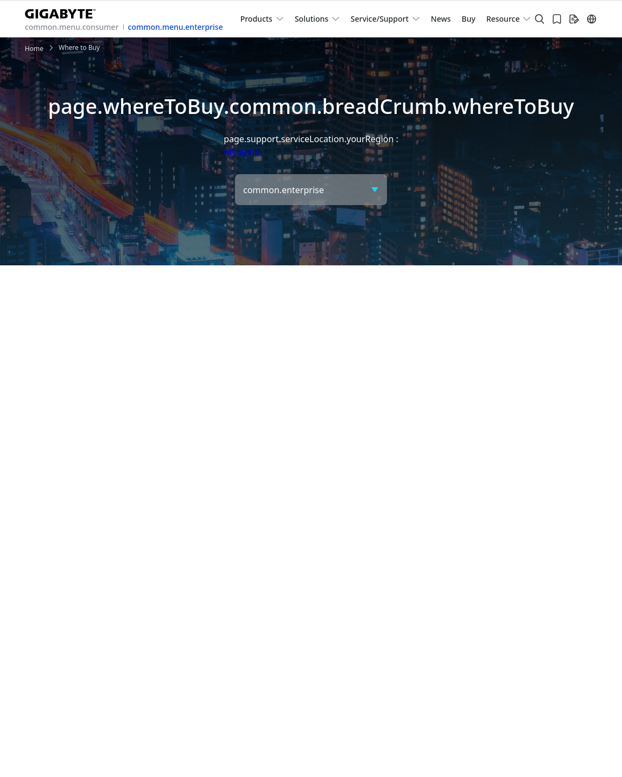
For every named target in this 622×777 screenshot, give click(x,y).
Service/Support (380, 19)
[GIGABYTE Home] (64, 11)
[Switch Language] (591, 19)
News (441, 19)
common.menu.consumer (72, 27)
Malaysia (241, 152)
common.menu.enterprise (175, 27)
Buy (468, 19)
